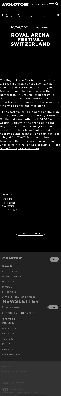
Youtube (7, 339)
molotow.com (11, 354)
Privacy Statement (14, 371)
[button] (5, 390)
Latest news (40, 27)
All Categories (40, 4)
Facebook (8, 333)
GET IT (53, 307)
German (12, 313)
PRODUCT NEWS (11, 276)
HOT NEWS (8, 281)
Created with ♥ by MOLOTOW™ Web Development (21, 391)
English (31, 313)
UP (54, 259)
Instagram (9, 328)
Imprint (7, 366)
